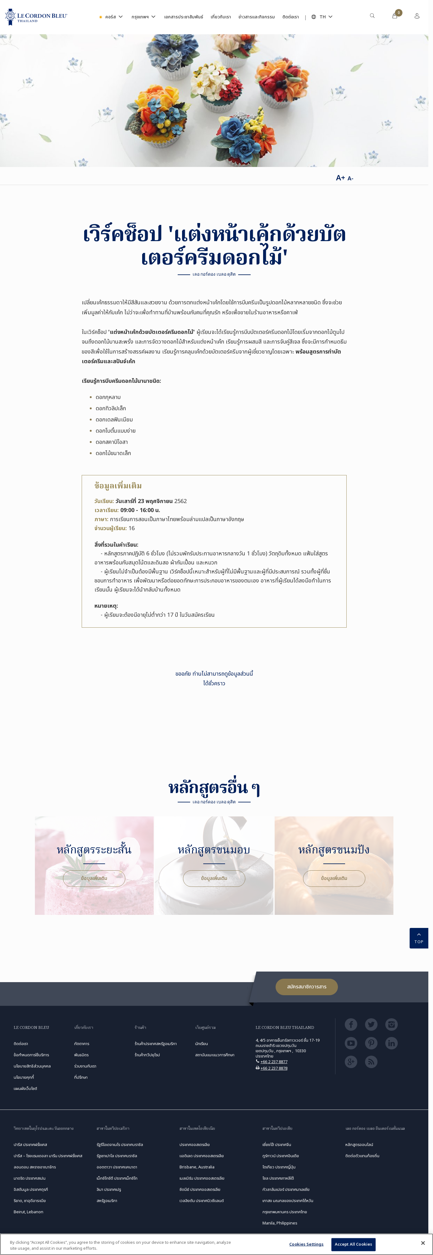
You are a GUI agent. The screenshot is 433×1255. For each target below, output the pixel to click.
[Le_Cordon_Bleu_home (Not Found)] (36, 17)
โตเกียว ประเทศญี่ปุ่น (279, 1167)
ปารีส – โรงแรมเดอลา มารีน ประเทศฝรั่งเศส (48, 1156)
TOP (419, 937)
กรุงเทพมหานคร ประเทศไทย (284, 1212)
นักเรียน (201, 1044)
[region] (216, 1244)
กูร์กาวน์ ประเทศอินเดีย (280, 1156)
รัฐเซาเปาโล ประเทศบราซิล (117, 1156)
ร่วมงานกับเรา (85, 1066)
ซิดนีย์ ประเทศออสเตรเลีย (200, 1189)
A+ (340, 178)
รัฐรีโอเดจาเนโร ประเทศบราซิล (120, 1145)
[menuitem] (372, 17)
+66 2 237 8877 (274, 1062)
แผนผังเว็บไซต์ (25, 1089)
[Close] (423, 1243)
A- (351, 178)
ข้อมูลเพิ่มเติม (94, 878)
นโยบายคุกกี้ (24, 1077)
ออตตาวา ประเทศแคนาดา (117, 1167)
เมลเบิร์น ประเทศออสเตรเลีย (202, 1178)
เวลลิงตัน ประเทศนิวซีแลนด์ (202, 1201)
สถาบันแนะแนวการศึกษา (214, 1055)
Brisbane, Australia (197, 1167)
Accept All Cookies (353, 1244)
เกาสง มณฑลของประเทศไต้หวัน (287, 1201)
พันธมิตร (81, 1055)
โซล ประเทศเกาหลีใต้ (278, 1178)
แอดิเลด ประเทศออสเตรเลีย (202, 1156)
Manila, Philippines (279, 1223)
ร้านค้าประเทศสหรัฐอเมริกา (156, 1044)
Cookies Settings (306, 1244)
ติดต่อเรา (21, 1044)
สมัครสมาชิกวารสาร (306, 987)
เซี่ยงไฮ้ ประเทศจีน (276, 1145)
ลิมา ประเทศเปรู (109, 1189)
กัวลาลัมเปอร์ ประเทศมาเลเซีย (286, 1189)
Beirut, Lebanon (28, 1212)
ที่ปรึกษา (81, 1077)
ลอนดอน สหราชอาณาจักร (35, 1167)
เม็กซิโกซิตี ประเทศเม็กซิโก (117, 1178)
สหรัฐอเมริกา (107, 1201)
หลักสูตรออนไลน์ (359, 1145)
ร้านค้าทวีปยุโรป (147, 1055)
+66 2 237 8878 (274, 1068)
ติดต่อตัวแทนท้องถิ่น (362, 1156)
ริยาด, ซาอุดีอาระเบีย (30, 1201)
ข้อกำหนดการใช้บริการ (31, 1055)
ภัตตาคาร (81, 1044)
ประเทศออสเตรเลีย (195, 1145)
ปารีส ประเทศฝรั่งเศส (30, 1145)
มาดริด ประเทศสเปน (30, 1178)
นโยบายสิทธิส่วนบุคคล (32, 1066)
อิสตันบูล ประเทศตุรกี (31, 1189)
